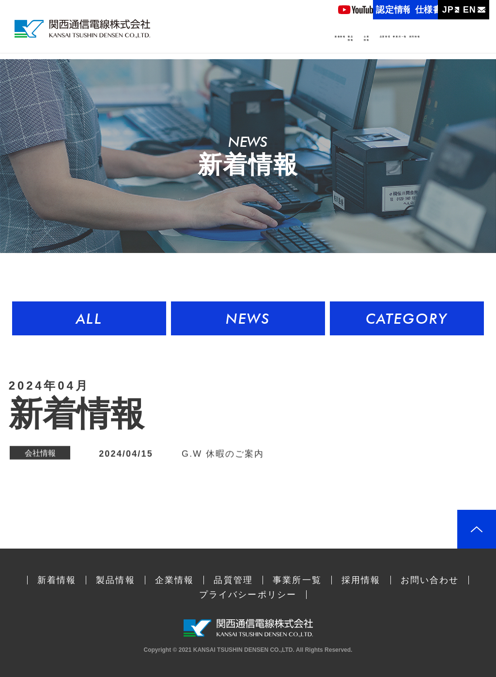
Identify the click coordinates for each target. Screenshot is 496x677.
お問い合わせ (430, 580)
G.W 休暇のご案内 (223, 454)
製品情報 (246, 50)
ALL (89, 318)
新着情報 (203, 42)
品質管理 (352, 42)
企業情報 (296, 50)
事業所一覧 (405, 42)
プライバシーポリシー (248, 594)
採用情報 (457, 42)
